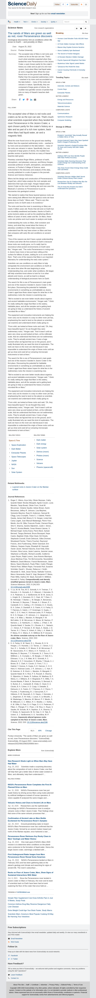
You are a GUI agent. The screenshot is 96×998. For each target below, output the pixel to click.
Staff (27, 985)
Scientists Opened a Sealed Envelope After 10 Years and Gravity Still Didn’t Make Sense (72, 147)
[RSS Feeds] (81, 4)
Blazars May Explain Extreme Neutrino (71, 47)
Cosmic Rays (62, 89)
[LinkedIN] (31, 99)
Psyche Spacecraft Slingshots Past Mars (72, 60)
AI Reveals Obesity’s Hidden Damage (71, 57)
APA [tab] (39, 731)
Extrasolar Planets (18, 453)
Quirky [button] (54, 22)
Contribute (35, 985)
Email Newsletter (17, 938)
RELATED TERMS (39, 435)
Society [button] (44, 22)
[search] (86, 22)
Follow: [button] (57, 4)
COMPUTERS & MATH (63, 110)
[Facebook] (20, 99)
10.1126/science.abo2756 (21, 641)
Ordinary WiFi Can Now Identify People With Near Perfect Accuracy (71, 156)
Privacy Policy (54, 985)
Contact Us (15, 978)
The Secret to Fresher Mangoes (69, 54)
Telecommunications (65, 103)
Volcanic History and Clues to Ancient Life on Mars (29, 803)
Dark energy (41, 444)
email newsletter (58, 14)
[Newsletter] (86, 4)
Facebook (14, 955)
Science (40, 459)
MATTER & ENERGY (62, 96)
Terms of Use (78, 985)
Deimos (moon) (43, 452)
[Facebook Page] (63, 4)
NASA (13, 464)
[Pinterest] (27, 99)
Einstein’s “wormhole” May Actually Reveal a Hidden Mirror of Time (72, 136)
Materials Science (64, 106)
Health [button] (17, 22)
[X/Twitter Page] (67, 4)
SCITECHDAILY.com (23, 892)
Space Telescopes (18, 457)
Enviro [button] (35, 22)
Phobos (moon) (43, 456)
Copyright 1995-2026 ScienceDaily (22, 988)
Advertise (44, 985)
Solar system (42, 448)
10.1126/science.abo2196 (37, 722)
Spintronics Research (65, 117)
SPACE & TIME (60, 82)
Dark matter (41, 440)
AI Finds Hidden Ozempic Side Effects (71, 44)
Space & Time (14, 440)
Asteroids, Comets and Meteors (68, 86)
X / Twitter (14, 959)
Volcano (40, 463)
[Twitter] (23, 99)
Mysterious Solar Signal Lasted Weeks (71, 63)
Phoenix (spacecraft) (45, 467)
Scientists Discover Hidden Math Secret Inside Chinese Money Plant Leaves (71, 177)
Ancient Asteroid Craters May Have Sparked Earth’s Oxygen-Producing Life (73, 141)
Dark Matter (16, 449)
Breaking (59, 33)
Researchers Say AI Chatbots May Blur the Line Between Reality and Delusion (72, 182)
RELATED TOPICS (14, 435)
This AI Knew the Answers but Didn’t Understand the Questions (70, 187)
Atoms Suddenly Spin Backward (69, 50)
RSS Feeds (15, 942)
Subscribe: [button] (74, 4)
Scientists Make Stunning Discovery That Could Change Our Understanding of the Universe (72, 162)
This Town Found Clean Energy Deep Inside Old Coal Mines (73, 168)
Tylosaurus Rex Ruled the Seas (68, 67)
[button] (77, 28)
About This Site (18, 985)
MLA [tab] (32, 731)
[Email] (35, 99)
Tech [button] (25, 22)
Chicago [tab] (48, 731)
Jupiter (14, 461)
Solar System (16, 472)
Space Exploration (18, 445)
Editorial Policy (66, 985)
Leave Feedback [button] (16, 975)
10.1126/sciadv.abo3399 (20, 587)
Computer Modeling (64, 120)
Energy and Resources (65, 100)
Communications (63, 113)
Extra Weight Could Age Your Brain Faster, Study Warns (30, 910)
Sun (13, 468)
